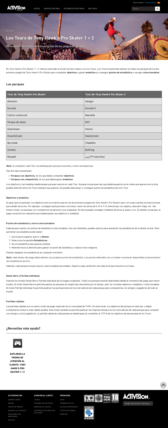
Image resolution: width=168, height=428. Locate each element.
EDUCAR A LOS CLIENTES (17, 410)
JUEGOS (36, 9)
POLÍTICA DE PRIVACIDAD (69, 407)
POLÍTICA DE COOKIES (68, 410)
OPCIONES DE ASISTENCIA (74, 9)
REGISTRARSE (138, 3)
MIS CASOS (92, 9)
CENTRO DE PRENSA (15, 407)
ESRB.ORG (64, 414)
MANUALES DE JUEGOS (42, 407)
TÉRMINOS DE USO (67, 403)
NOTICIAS (11, 420)
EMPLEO (11, 403)
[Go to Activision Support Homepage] (17, 8)
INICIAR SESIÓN (150, 3)
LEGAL (62, 400)
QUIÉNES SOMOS (14, 400)
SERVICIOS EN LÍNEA (52, 9)
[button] (158, 2)
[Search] (157, 9)
